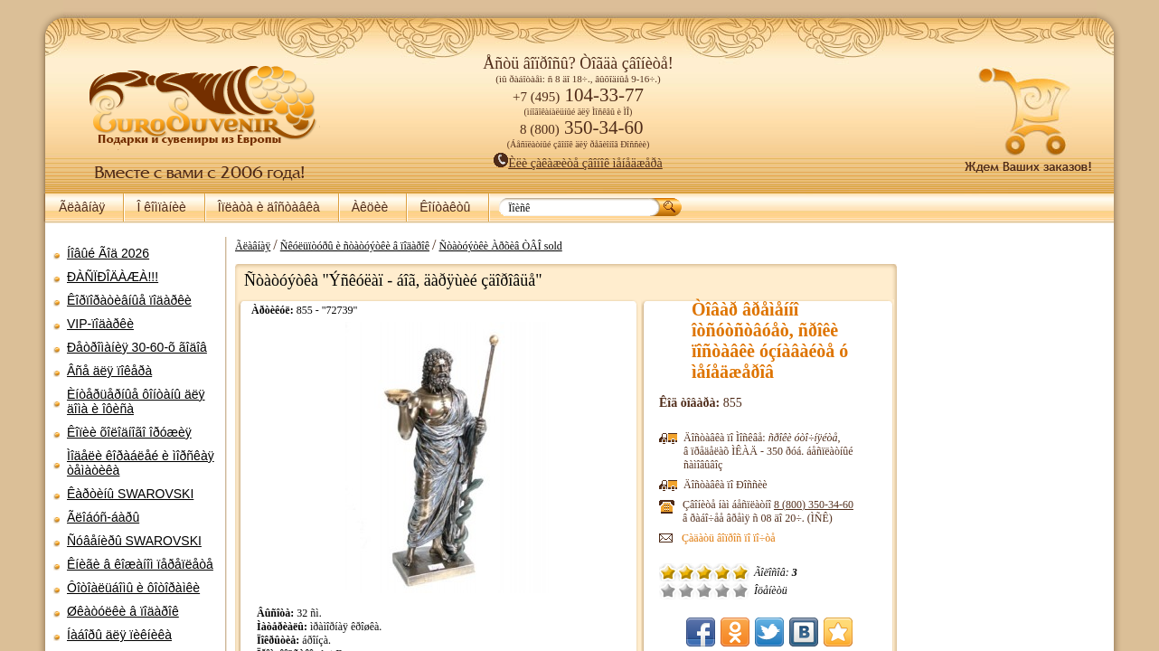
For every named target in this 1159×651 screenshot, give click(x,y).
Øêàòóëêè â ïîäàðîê (123, 611)
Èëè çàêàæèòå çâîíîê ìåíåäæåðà (578, 163)
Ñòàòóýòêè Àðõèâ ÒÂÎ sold (499, 246)
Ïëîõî (686, 590)
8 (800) (813, 504)
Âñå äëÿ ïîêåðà (109, 370)
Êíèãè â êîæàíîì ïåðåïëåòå (140, 564)
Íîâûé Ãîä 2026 (108, 253)
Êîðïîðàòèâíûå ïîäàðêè (129, 300)
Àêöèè (370, 207)
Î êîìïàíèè (161, 207)
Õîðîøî (722, 590)
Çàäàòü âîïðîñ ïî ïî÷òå (729, 538)
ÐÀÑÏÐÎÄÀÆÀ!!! (112, 276)
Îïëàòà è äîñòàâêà (269, 207)
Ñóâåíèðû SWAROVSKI (134, 540)
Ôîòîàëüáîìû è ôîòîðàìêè (133, 587)
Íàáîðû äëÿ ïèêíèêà (119, 634)
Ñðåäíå (704, 590)
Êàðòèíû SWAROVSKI (130, 493)
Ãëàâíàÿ (82, 207)
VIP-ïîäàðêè (100, 323)
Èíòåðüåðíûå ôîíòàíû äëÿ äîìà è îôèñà (136, 401)
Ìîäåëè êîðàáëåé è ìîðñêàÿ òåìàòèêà (140, 462)
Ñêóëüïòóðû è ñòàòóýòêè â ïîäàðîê (354, 246)
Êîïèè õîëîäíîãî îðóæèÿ (129, 432)
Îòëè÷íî (740, 590)
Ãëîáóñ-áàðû (103, 517)
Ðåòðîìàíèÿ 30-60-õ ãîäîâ (137, 347)
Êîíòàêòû (444, 207)
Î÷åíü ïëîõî (668, 590)
